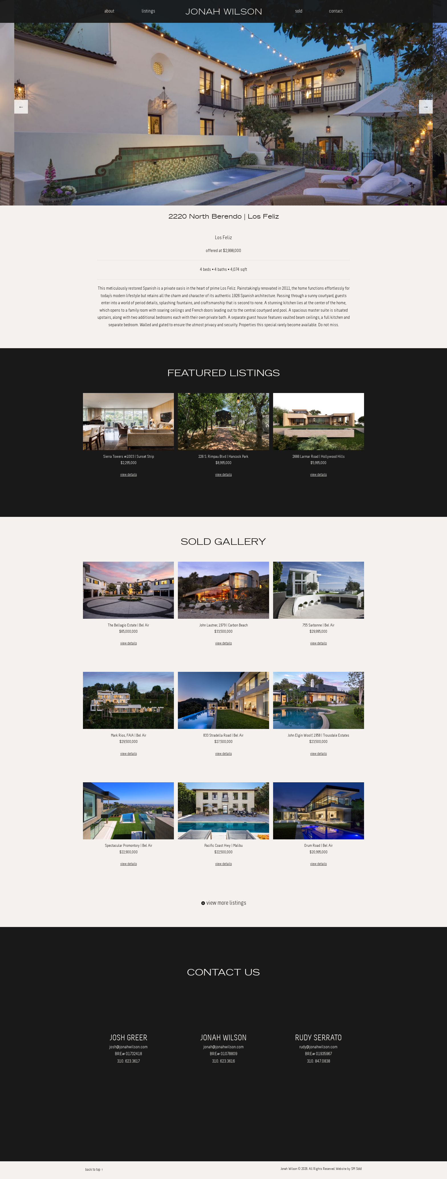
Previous (21, 107)
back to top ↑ (94, 1170)
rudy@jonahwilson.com (318, 1046)
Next (426, 107)
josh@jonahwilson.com (128, 1046)
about (109, 11)
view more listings (223, 903)
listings (148, 11)
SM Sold (356, 1169)
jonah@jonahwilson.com (223, 1046)
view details (128, 475)
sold (298, 11)
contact (336, 11)
